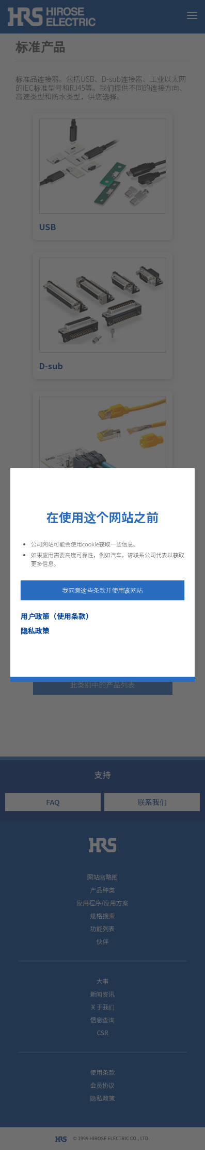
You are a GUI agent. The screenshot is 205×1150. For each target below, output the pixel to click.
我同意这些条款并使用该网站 (102, 590)
